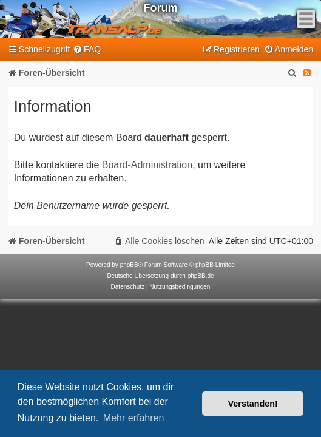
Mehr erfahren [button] (133, 418)
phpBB (129, 265)
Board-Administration (147, 165)
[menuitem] (87, 49)
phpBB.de (201, 276)
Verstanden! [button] (253, 403)
